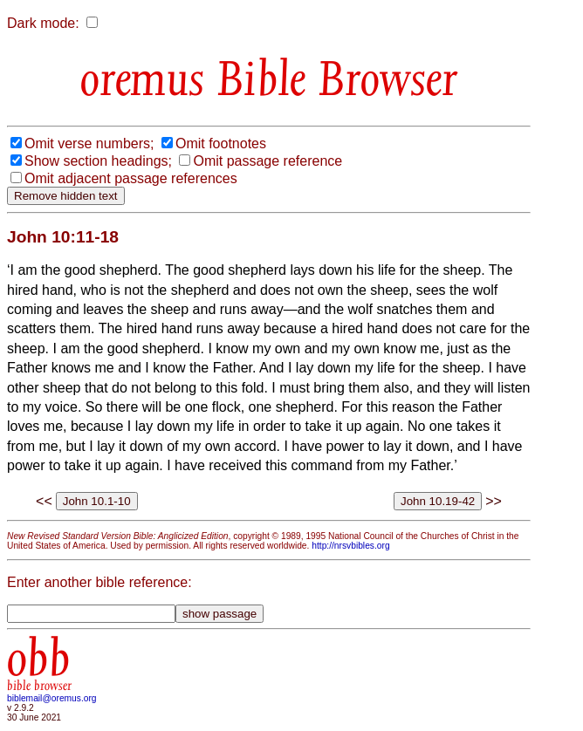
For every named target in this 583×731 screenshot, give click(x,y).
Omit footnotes (220, 143)
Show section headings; (98, 161)
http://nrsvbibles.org (350, 545)
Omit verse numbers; (89, 143)
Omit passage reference (267, 161)
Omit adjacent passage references (130, 178)
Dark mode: (43, 23)
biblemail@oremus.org (52, 698)
